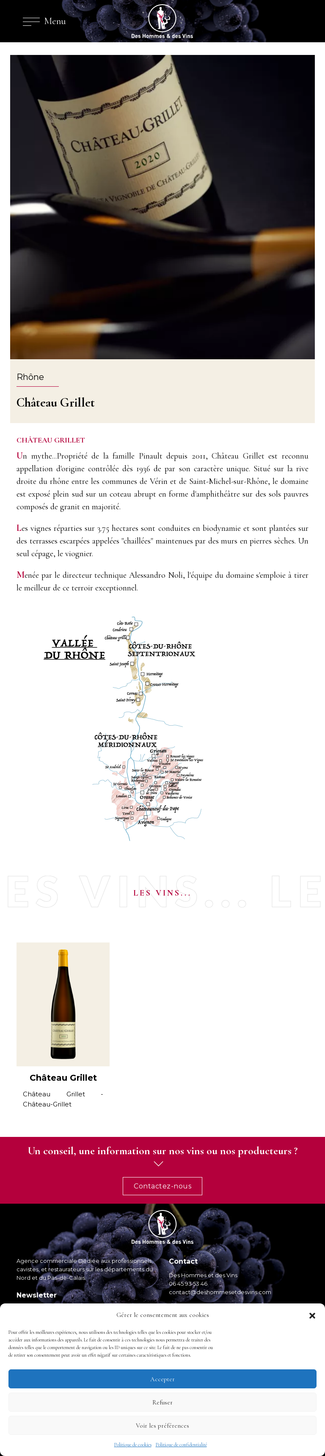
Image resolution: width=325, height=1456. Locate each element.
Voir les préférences (162, 1425)
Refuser (162, 1402)
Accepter (162, 1379)
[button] (312, 1315)
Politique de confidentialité (181, 1445)
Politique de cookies (132, 1445)
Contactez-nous (162, 1186)
